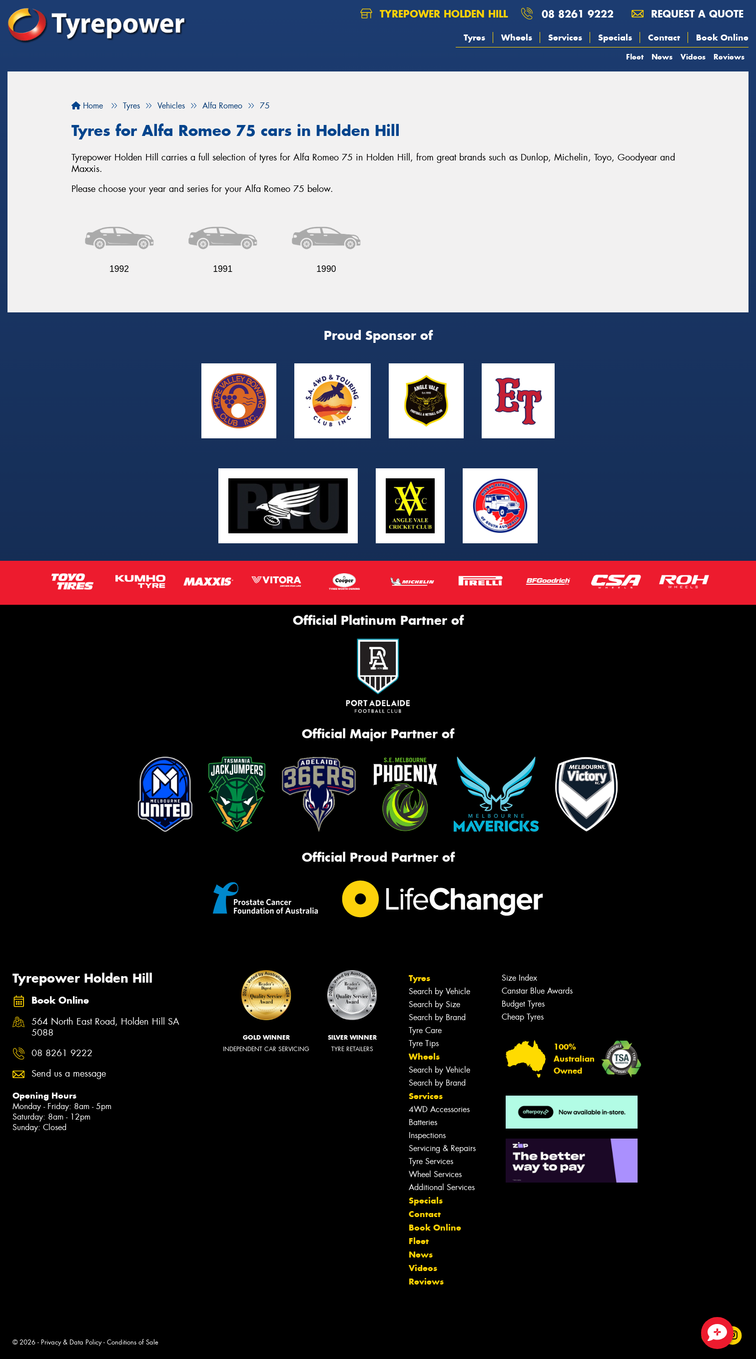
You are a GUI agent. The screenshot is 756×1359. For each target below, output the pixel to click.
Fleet (635, 56)
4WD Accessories (439, 1109)
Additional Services (442, 1187)
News (662, 56)
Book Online (722, 37)
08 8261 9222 (578, 13)
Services (565, 37)
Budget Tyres (523, 1004)
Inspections (427, 1135)
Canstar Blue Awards (537, 991)
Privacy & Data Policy (71, 1342)
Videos (693, 56)
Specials (615, 37)
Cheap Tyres (523, 1017)
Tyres (474, 37)
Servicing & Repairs (442, 1148)
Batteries (423, 1122)
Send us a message (68, 1074)
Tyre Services (431, 1161)
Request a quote (688, 13)
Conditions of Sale (132, 1342)
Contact (664, 37)
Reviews (729, 56)
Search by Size (434, 1004)
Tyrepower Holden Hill (434, 13)
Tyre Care (425, 1030)
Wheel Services (435, 1174)
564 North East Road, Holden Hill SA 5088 (105, 1027)
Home (87, 105)
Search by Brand (437, 1017)
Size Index (519, 978)
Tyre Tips (424, 1043)
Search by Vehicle (439, 991)
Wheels (516, 37)
